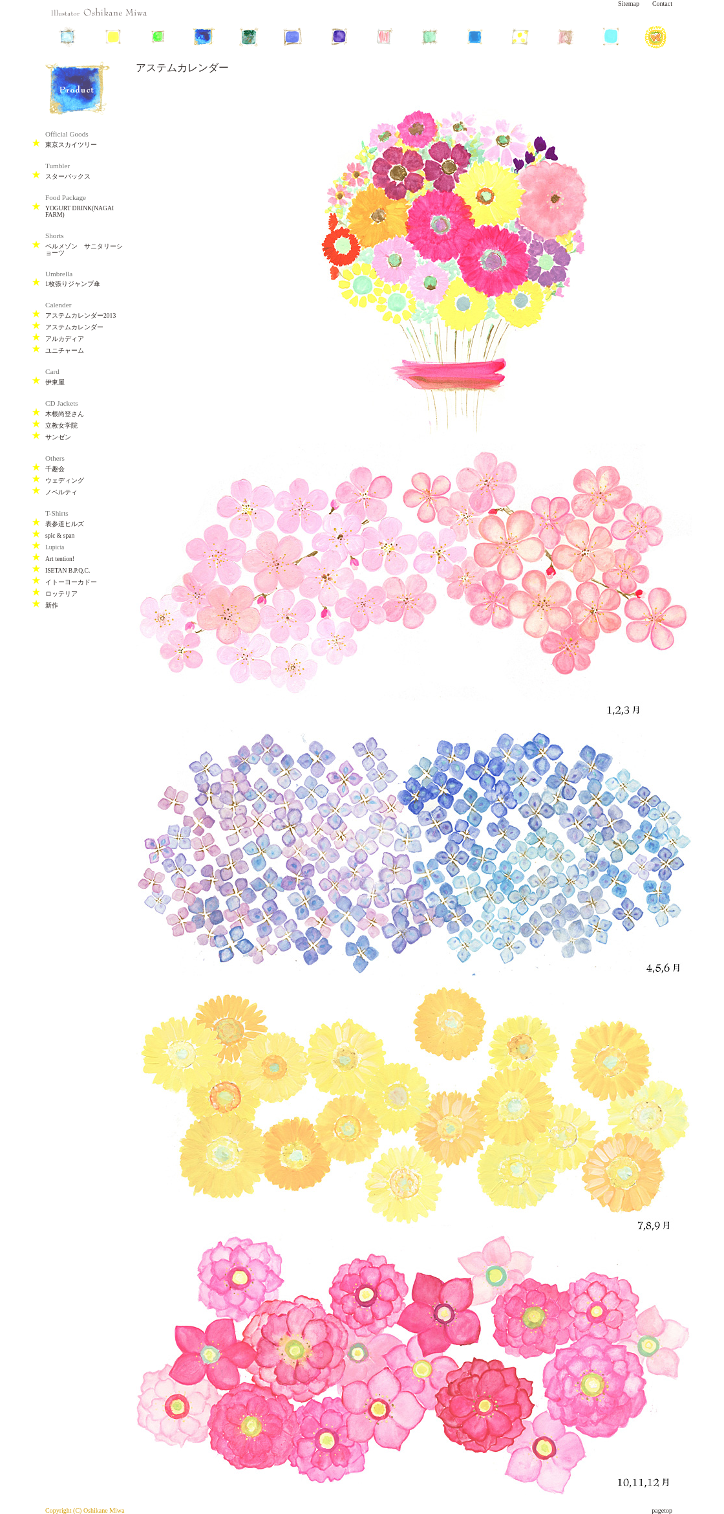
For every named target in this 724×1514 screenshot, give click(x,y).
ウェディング (64, 480)
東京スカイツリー (71, 144)
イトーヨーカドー (71, 582)
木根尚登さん (64, 413)
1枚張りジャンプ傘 (72, 283)
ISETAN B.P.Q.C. (67, 570)
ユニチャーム (64, 350)
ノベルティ (61, 492)
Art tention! (59, 558)
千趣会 (55, 468)
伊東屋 (55, 382)
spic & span (59, 535)
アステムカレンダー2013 (80, 315)
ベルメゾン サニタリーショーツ (84, 249)
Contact (662, 3)
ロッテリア (61, 593)
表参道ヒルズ (64, 523)
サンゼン (58, 437)
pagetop (662, 1510)
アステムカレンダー (74, 327)
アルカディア (64, 338)
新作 (51, 605)
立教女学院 (61, 425)
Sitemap (628, 3)
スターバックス (67, 176)
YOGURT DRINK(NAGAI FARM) (79, 211)
